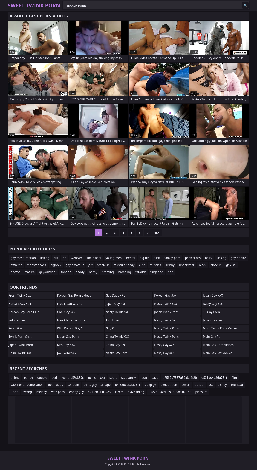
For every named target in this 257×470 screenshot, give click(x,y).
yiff (90, 265)
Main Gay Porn (213, 337)
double (42, 378)
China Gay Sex (116, 345)
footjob (66, 272)
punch (28, 378)
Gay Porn (112, 328)
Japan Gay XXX (213, 295)
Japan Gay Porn (68, 337)
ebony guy (76, 392)
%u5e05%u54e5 (99, 392)
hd (64, 258)
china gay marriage (97, 385)
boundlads (55, 385)
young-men (113, 258)
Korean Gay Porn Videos (74, 295)
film (234, 378)
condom (73, 385)
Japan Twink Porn (21, 345)
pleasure (201, 392)
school (199, 385)
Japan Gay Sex (212, 320)
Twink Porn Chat (20, 337)
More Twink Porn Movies (220, 328)
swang (27, 392)
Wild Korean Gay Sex (71, 328)
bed (54, 378)
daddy (80, 272)
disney (222, 385)
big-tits (144, 258)
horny (93, 272)
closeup (216, 265)
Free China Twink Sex (72, 320)
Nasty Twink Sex (165, 304)
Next (157, 232)
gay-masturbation (23, 258)
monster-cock (36, 265)
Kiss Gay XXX (66, 345)
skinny (170, 265)
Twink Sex (113, 320)
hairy (208, 258)
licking (44, 258)
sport (113, 378)
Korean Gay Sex (165, 295)
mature (29, 272)
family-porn (172, 258)
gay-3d (231, 265)
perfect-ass (193, 258)
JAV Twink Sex (66, 353)
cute (142, 265)
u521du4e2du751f (214, 378)
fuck (157, 258)
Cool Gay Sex (66, 312)
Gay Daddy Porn (117, 295)
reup (143, 378)
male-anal (94, 258)
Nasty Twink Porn (166, 328)
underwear (186, 265)
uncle (14, 392)
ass (211, 385)
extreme (16, 265)
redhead (237, 385)
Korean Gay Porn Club (24, 312)
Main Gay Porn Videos (218, 345)
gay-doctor (238, 258)
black (202, 265)
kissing (221, 258)
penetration (168, 385)
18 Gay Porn (211, 312)
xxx (102, 378)
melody (41, 392)
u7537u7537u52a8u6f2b (180, 378)
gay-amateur (75, 265)
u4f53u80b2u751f (127, 385)
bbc (170, 272)
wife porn (58, 392)
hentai (130, 258)
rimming (108, 272)
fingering (156, 272)
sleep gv (150, 385)
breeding (124, 272)
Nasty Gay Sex (213, 304)
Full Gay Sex (17, 320)
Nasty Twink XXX (117, 312)
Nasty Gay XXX (164, 345)
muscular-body (124, 265)
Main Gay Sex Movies (217, 353)
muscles (155, 265)
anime (15, 378)
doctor (15, 272)
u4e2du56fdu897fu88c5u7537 (170, 392)
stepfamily (128, 378)
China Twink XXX (20, 353)
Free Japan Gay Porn (71, 304)
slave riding (136, 392)
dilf (56, 258)
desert (185, 385)
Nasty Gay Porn (116, 353)
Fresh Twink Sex (20, 295)
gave (155, 378)
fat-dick (140, 272)
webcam (77, 258)
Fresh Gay (15, 328)
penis (92, 378)
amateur (103, 265)
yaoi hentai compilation (27, 385)
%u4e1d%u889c (72, 378)
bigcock (56, 265)
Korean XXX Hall (20, 304)
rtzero (119, 392)
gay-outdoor (47, 272)
